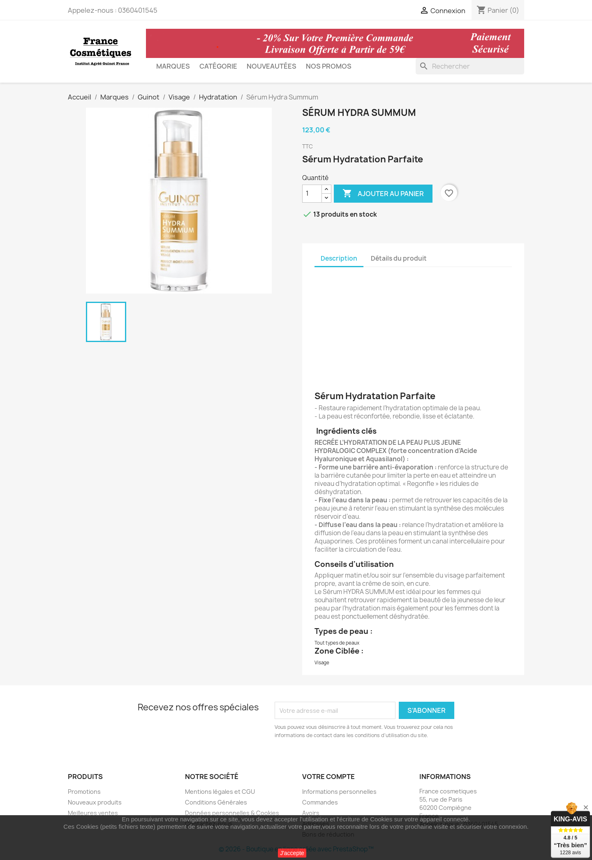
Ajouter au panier (383, 193)
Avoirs (310, 813)
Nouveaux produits (95, 802)
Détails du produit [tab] (399, 258)
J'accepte (292, 853)
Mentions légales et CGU (220, 791)
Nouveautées (271, 66)
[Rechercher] (470, 66)
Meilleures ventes (93, 813)
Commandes (320, 802)
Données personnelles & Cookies (232, 813)
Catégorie (218, 66)
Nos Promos (329, 66)
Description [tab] (339, 258)
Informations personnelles (339, 791)
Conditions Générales (216, 802)
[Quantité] (312, 194)
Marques (173, 66)
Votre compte (328, 776)
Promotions (84, 791)
